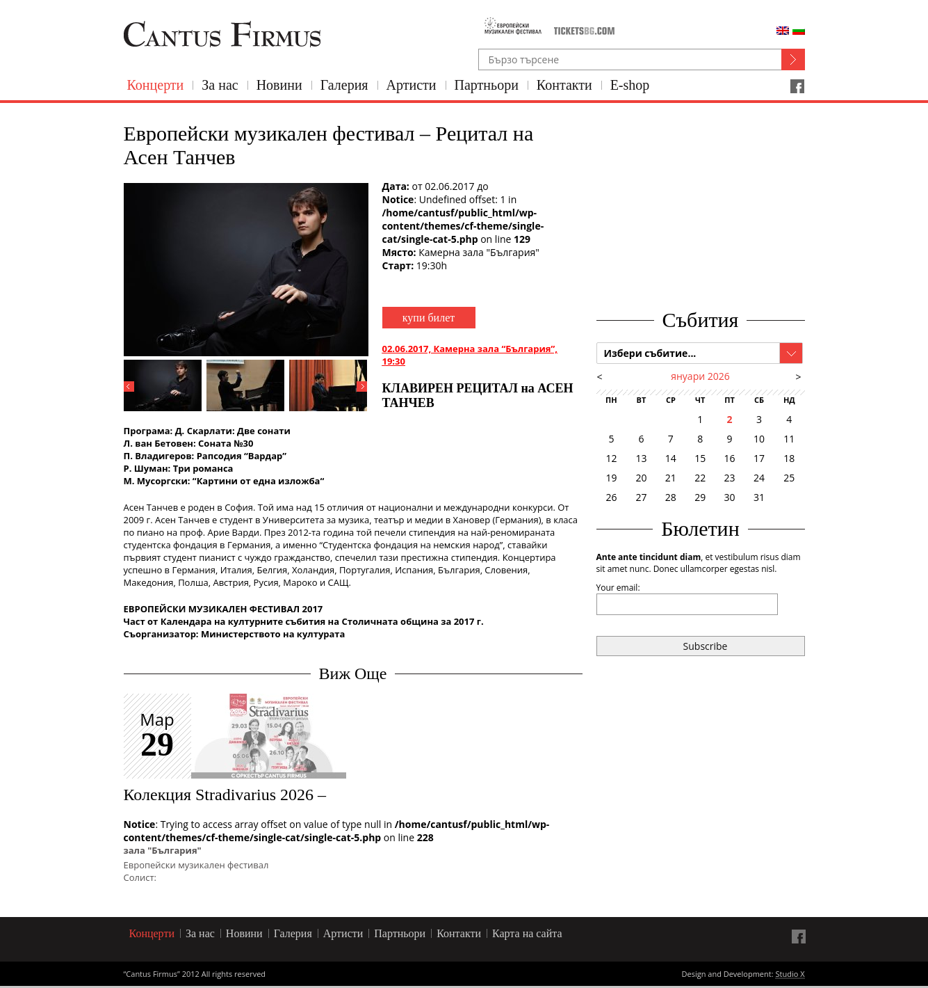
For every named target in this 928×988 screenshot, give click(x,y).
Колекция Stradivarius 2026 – (225, 795)
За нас (220, 85)
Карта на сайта (527, 933)
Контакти (564, 85)
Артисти (411, 85)
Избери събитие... (650, 353)
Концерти (155, 85)
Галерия (344, 85)
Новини (279, 85)
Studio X (789, 975)
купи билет (428, 318)
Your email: (618, 587)
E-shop (630, 85)
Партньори (487, 85)
